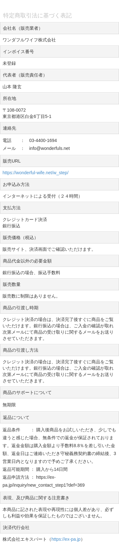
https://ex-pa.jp (66, 539)
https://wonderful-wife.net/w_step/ (36, 172)
